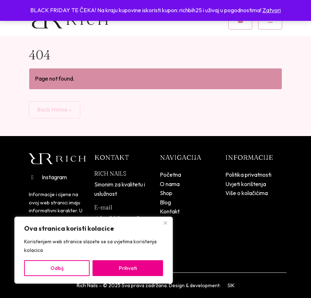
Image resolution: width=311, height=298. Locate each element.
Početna (170, 174)
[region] (93, 250)
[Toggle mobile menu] (270, 21)
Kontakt (170, 211)
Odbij (56, 268)
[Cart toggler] (240, 21)
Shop (166, 193)
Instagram (48, 177)
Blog (165, 202)
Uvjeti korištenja (245, 184)
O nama (170, 184)
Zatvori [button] (271, 10)
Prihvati (128, 268)
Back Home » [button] (54, 109)
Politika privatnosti (248, 174)
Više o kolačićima (246, 193)
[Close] (165, 222)
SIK (231, 285)
